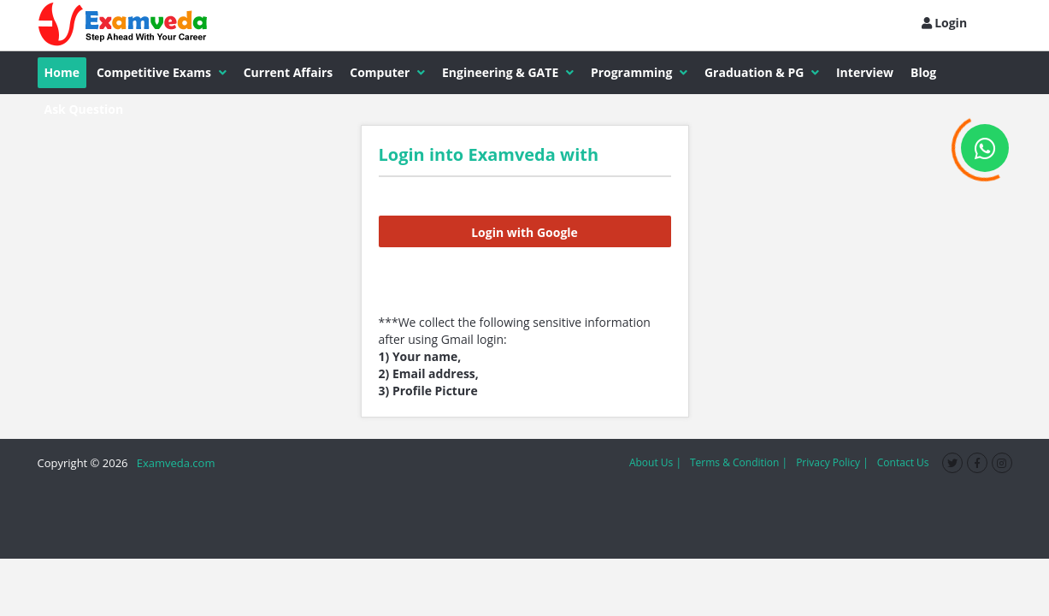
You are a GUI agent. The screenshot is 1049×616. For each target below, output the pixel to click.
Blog (923, 72)
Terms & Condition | (738, 462)
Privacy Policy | (832, 462)
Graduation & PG (761, 72)
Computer (387, 72)
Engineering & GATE (508, 72)
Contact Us (903, 462)
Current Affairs (288, 72)
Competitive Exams (162, 72)
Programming (639, 72)
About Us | (655, 462)
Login (945, 23)
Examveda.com (173, 463)
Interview (864, 72)
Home (62, 72)
